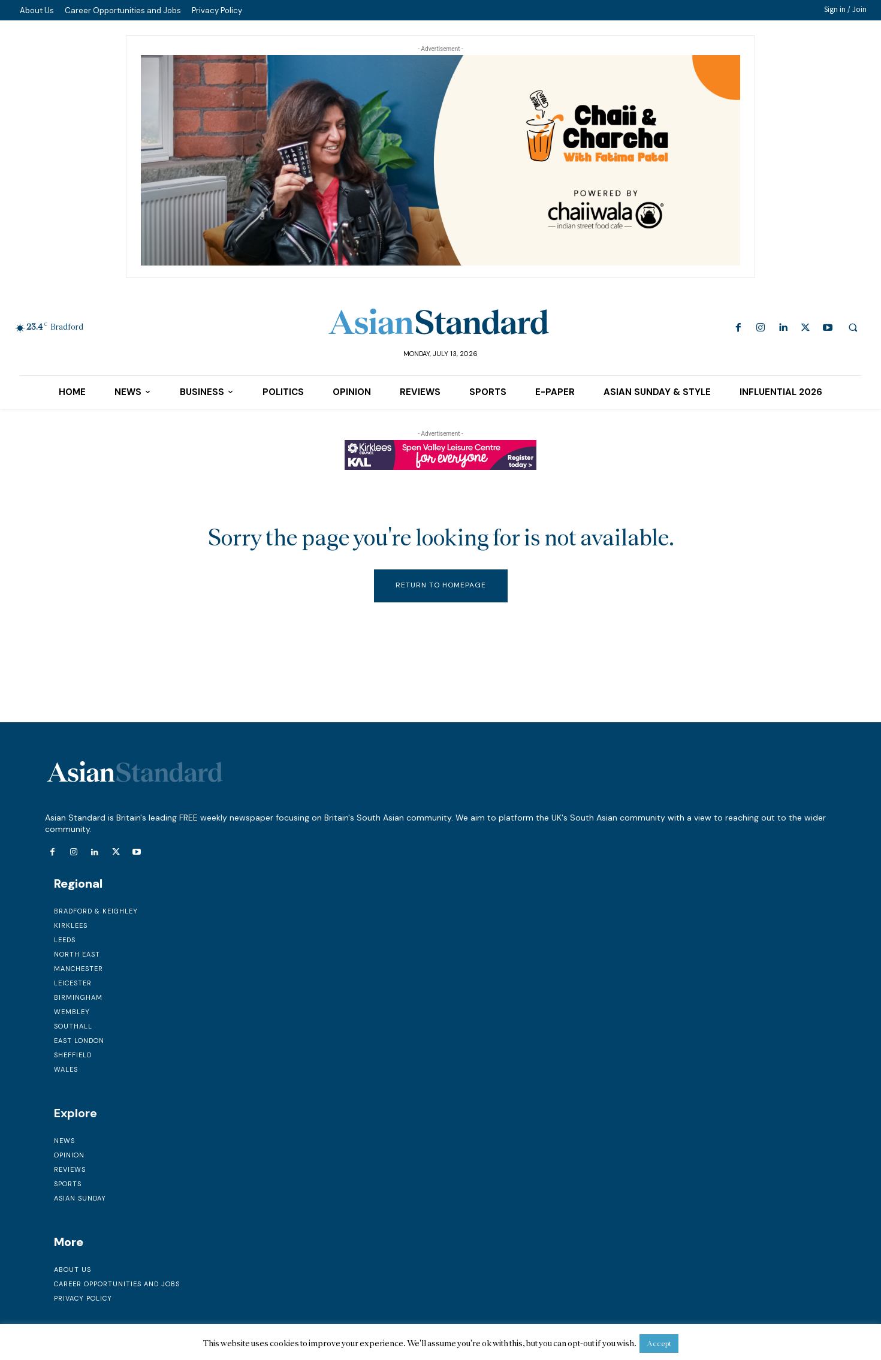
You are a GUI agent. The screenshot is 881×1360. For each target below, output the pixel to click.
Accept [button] (659, 1343)
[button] (853, 327)
